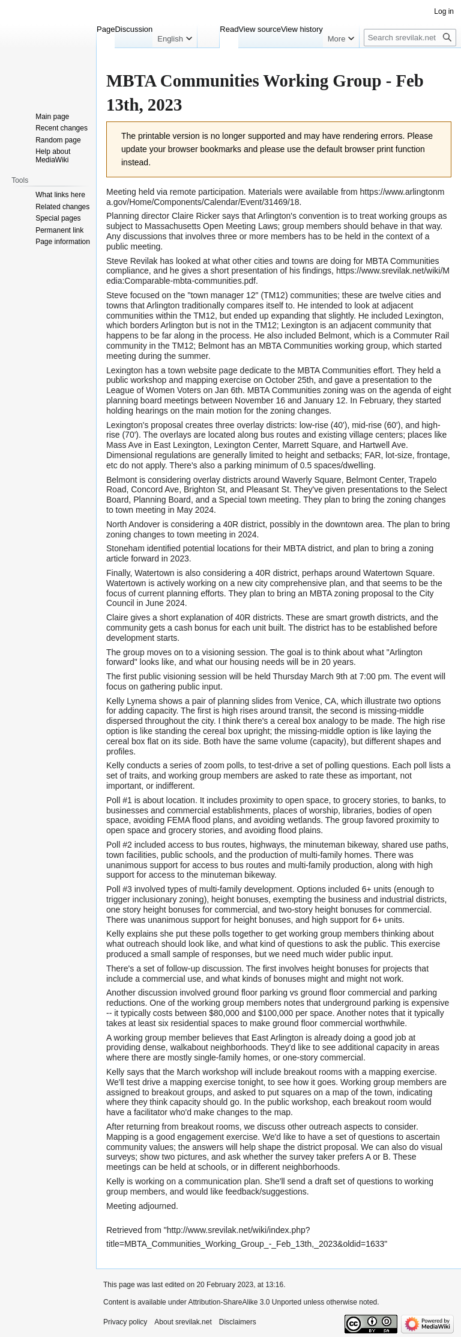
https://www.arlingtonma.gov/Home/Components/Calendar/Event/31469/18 (275, 197)
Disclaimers (237, 1322)
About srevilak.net (182, 1322)
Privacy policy (125, 1322)
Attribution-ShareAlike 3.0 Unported (244, 1302)
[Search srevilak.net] (410, 37)
